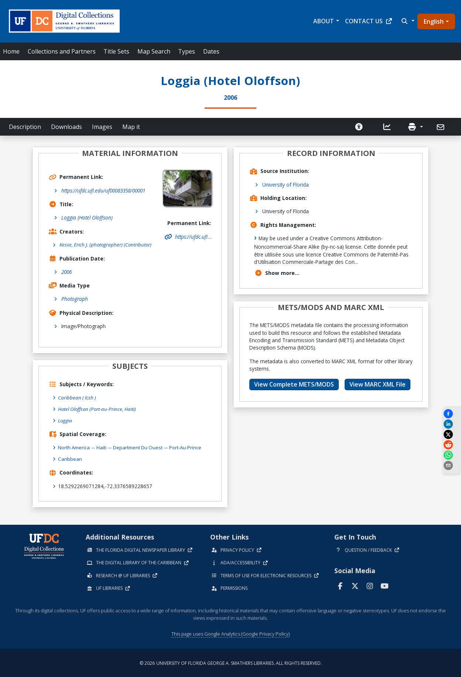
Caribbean (70, 458)
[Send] (441, 127)
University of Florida (285, 184)
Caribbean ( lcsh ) (77, 397)
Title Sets (116, 51)
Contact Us (369, 21)
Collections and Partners (62, 51)
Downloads (66, 127)
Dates (211, 51)
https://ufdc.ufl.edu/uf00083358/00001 (103, 190)
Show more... (277, 272)
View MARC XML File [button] (377, 384)
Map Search (153, 51)
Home (11, 51)
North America (75, 446)
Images (102, 127)
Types (186, 51)
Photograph (74, 299)
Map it (131, 127)
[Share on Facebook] (452, 413)
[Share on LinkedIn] (452, 424)
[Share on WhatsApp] (452, 455)
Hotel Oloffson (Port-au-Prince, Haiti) (98, 408)
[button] (407, 21)
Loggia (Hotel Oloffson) (87, 217)
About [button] (323, 21)
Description (25, 127)
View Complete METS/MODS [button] (294, 384)
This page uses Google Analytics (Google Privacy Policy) (230, 632)
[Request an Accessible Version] (359, 126)
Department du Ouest (141, 446)
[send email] (452, 465)
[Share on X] (452, 434)
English (434, 21)
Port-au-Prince (190, 446)
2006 (66, 272)
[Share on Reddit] (452, 444)
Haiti (104, 446)
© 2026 (231, 662)
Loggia (65, 419)
